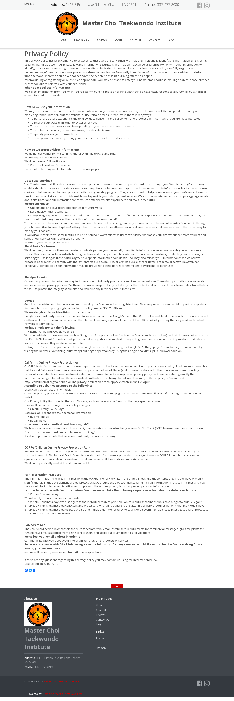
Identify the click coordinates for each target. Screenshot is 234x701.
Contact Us (102, 619)
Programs (80, 40)
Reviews (102, 40)
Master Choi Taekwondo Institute (61, 681)
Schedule (29, 3)
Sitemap (101, 648)
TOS (98, 643)
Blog (171, 40)
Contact (155, 40)
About (118, 40)
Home (63, 40)
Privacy (100, 638)
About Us (101, 610)
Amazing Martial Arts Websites (62, 694)
